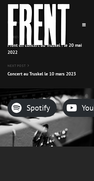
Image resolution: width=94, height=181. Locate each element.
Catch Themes (73, 135)
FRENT (40, 135)
